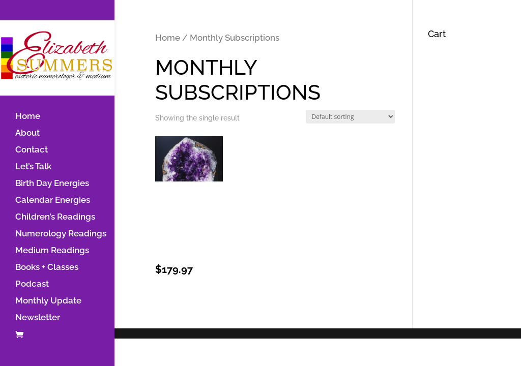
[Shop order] (350, 117)
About (27, 133)
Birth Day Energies (52, 183)
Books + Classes (46, 267)
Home (27, 116)
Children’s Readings (55, 217)
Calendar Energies (52, 200)
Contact (31, 150)
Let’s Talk (33, 167)
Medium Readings (52, 251)
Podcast (32, 284)
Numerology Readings (60, 234)
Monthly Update (48, 301)
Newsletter (37, 318)
